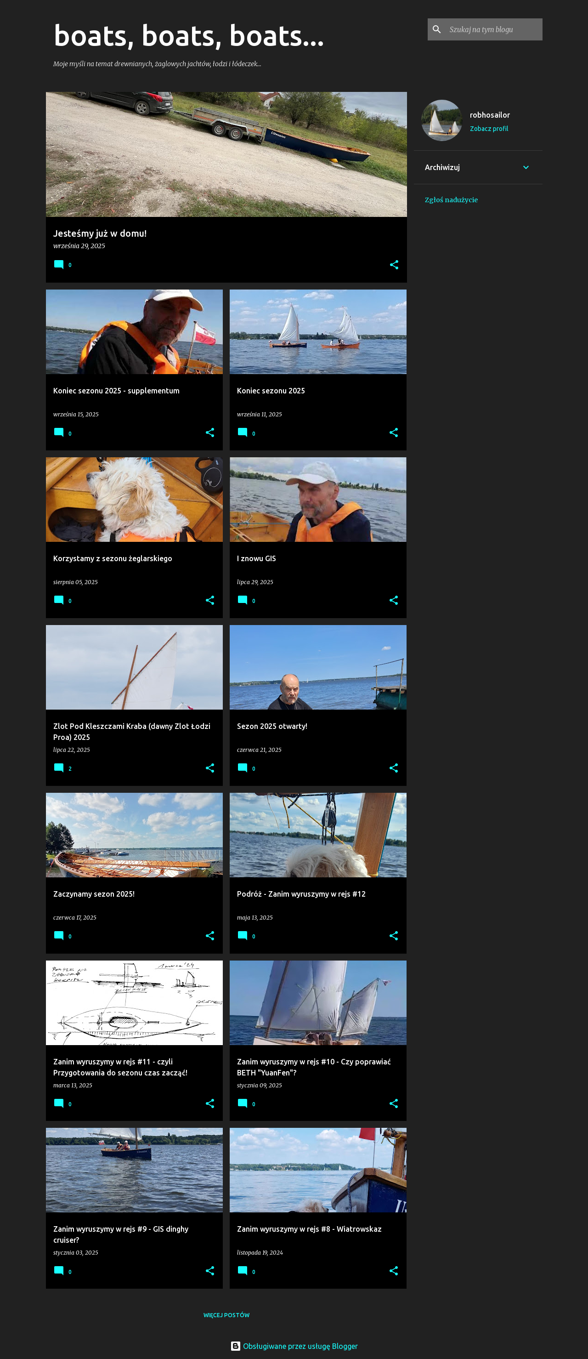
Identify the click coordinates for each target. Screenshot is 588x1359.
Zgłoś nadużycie (451, 200)
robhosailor (490, 115)
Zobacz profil (489, 128)
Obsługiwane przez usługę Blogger (294, 1346)
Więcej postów (226, 1315)
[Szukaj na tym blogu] (494, 29)
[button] (394, 265)
